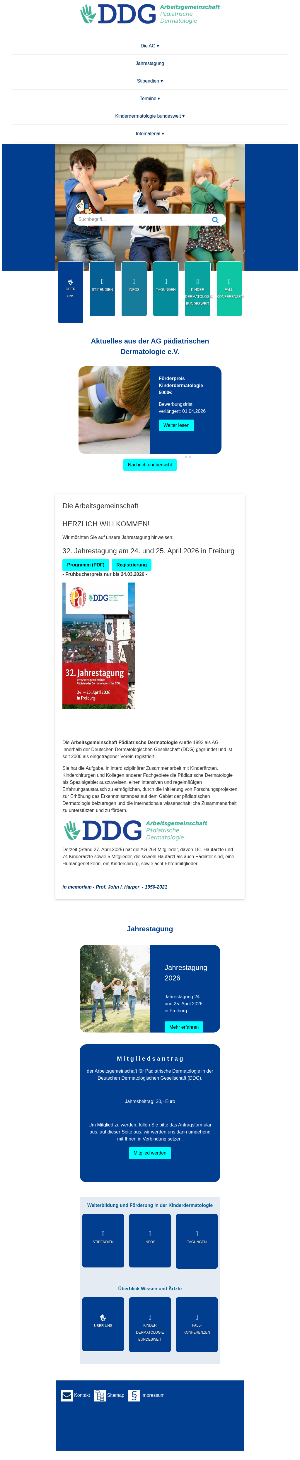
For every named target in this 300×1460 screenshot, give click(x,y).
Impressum (146, 1395)
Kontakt (75, 1395)
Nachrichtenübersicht (150, 464)
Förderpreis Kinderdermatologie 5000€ (181, 385)
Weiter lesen (176, 425)
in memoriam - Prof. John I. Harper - (114, 886)
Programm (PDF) (85, 564)
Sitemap (109, 1395)
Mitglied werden (150, 1152)
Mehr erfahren (184, 1027)
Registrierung (131, 564)
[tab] (181, 456)
